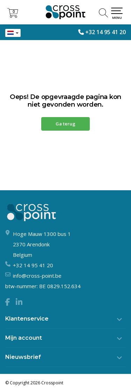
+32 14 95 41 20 (105, 32)
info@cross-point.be (37, 275)
